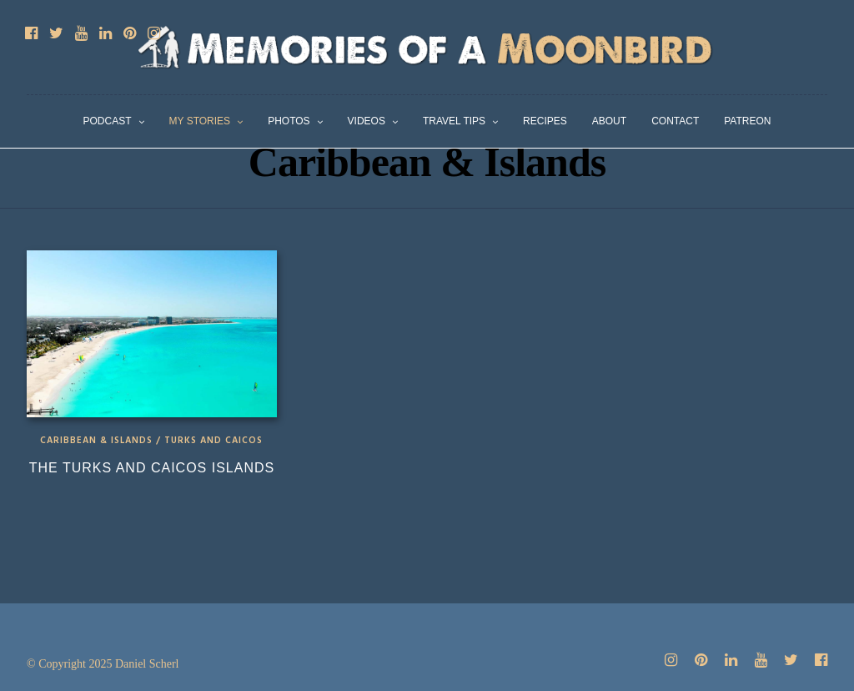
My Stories (200, 121)
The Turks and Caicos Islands (151, 468)
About (609, 121)
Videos (366, 121)
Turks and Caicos (213, 440)
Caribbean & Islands (96, 440)
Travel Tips (454, 121)
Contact (675, 121)
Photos (288, 121)
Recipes (545, 121)
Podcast (107, 121)
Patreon (747, 121)
